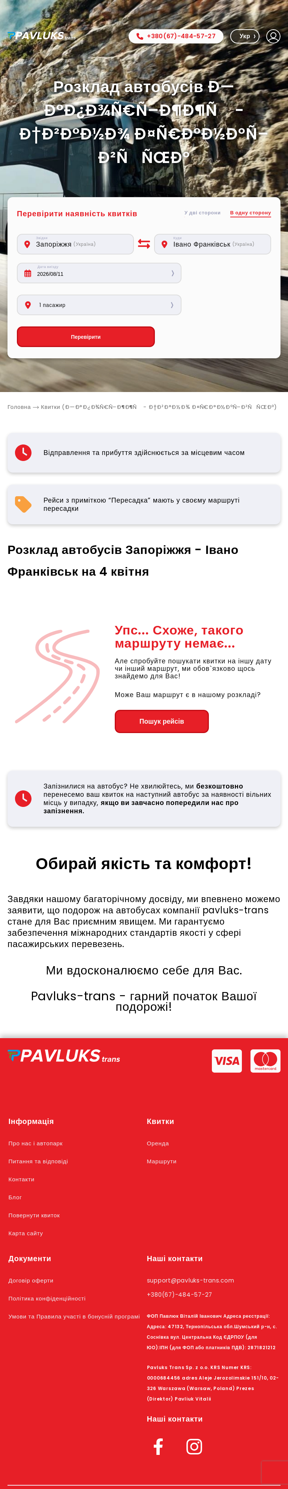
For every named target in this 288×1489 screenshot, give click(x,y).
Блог (16, 1165)
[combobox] (81, 244)
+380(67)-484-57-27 (176, 36)
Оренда (159, 1111)
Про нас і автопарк (39, 1111)
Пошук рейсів (155, 690)
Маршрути (163, 1129)
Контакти (23, 1147)
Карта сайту (28, 1201)
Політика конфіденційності (51, 1267)
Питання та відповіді (42, 1129)
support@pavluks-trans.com (196, 1249)
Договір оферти (33, 1249)
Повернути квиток (37, 1183)
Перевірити (75, 305)
